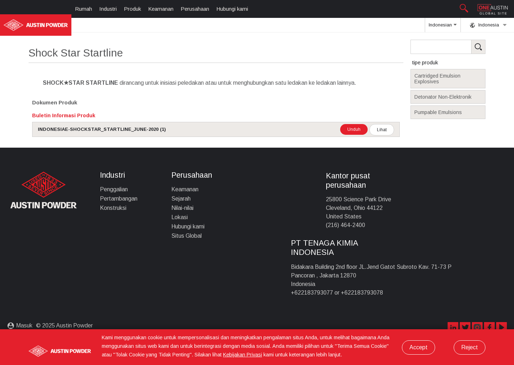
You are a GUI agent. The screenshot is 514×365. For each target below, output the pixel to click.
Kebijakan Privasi (242, 354)
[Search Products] (459, 47)
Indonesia (488, 25)
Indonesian (442, 27)
